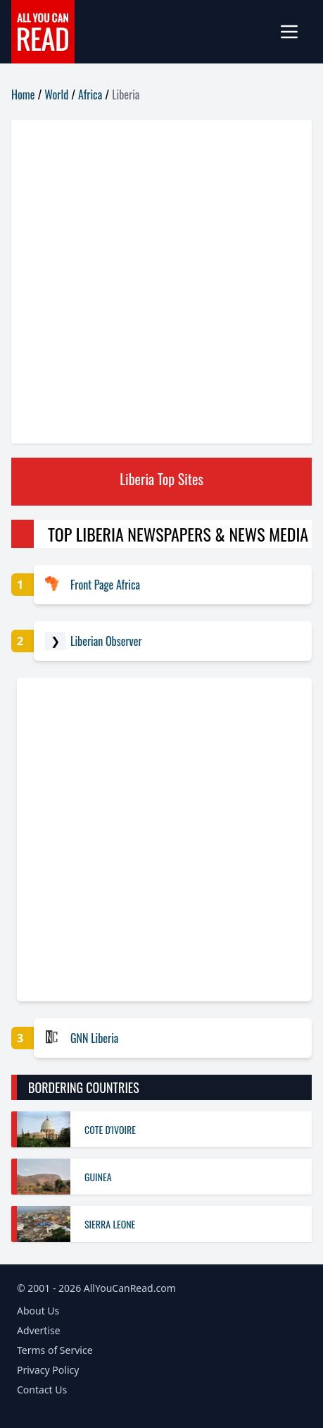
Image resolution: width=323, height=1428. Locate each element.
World (56, 94)
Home (22, 94)
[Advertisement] (161, 282)
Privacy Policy (48, 1370)
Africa (90, 94)
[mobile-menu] (295, 31)
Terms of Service (55, 1350)
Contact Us (42, 1389)
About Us (38, 1310)
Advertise (39, 1330)
